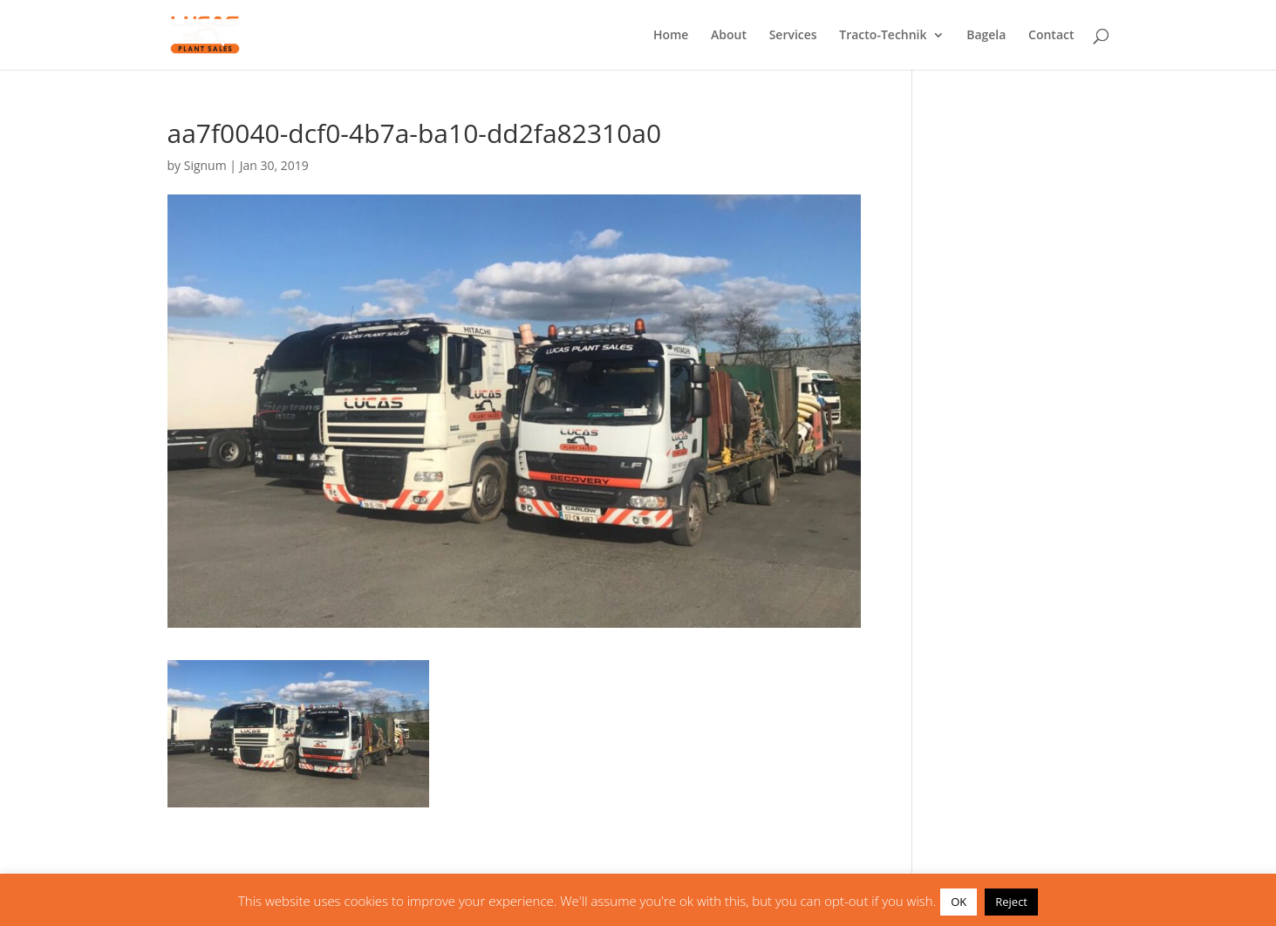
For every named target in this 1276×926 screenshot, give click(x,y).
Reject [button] (1011, 901)
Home (671, 36)
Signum (205, 165)
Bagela (986, 36)
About (729, 36)
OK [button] (958, 901)
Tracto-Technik (882, 36)
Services (793, 36)
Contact (1051, 36)
